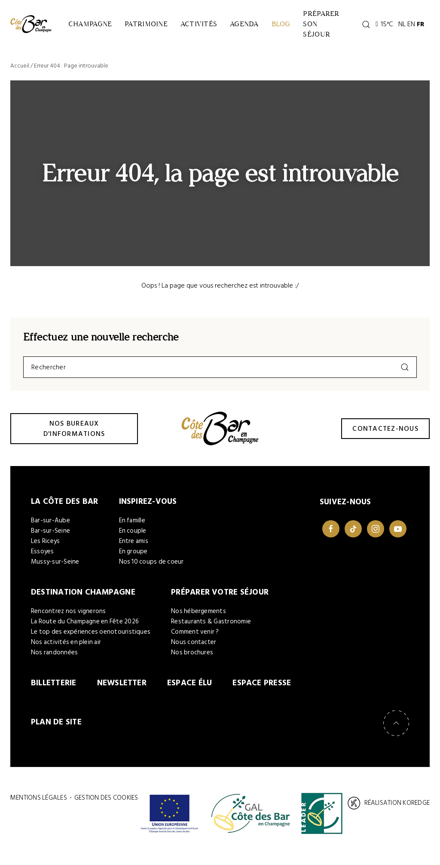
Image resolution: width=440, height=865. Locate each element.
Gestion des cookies (106, 803)
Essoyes (42, 555)
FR (430, 25)
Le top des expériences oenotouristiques (90, 636)
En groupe (133, 555)
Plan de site (56, 727)
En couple (133, 534)
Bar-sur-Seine (50, 534)
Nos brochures (192, 656)
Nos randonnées (54, 656)
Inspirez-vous (148, 505)
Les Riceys (45, 545)
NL (412, 25)
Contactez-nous (385, 431)
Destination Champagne (83, 596)
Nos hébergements (198, 615)
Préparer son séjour (336, 26)
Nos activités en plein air (66, 646)
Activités (205, 25)
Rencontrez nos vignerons (68, 615)
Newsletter (122, 687)
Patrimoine (149, 25)
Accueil (19, 69)
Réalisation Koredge (389, 808)
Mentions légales (38, 803)
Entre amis (133, 545)
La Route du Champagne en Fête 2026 (85, 625)
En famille (132, 524)
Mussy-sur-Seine (55, 565)
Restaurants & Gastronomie (211, 625)
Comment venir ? (195, 636)
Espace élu (189, 687)
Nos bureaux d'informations (74, 431)
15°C (394, 26)
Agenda (253, 25)
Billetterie (53, 687)
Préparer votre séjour (220, 596)
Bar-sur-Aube (50, 524)
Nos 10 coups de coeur (151, 565)
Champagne (91, 25)
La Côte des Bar (64, 505)
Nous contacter (193, 646)
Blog (292, 25)
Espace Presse (261, 687)
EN (421, 25)
